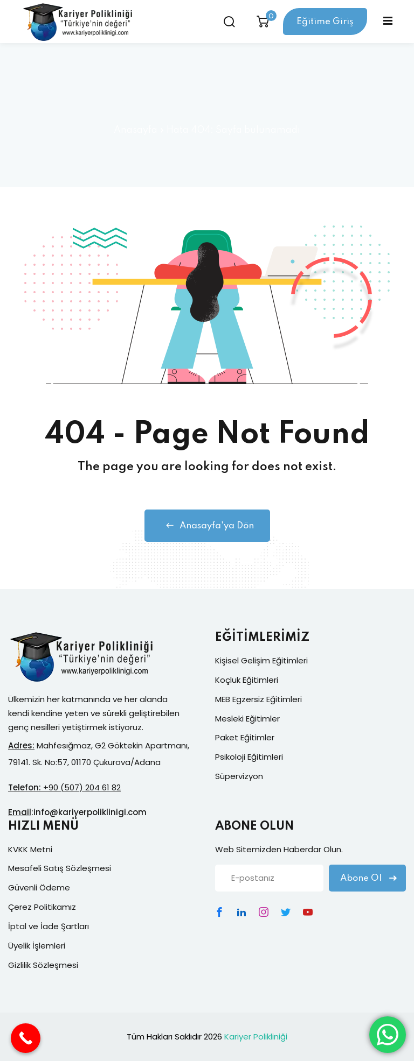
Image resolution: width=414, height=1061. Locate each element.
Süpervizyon (239, 776)
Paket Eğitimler (244, 737)
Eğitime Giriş (325, 21)
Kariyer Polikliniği (255, 1036)
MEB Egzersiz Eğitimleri (258, 699)
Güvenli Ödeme (39, 887)
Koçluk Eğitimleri (246, 679)
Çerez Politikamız (42, 907)
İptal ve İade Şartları (48, 926)
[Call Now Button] (25, 1038)
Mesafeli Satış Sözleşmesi (59, 868)
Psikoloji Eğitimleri (249, 756)
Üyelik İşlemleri (36, 945)
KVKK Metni (30, 849)
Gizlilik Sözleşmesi (43, 965)
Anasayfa (135, 130)
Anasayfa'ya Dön (207, 525)
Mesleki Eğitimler (247, 718)
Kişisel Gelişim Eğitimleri (261, 660)
